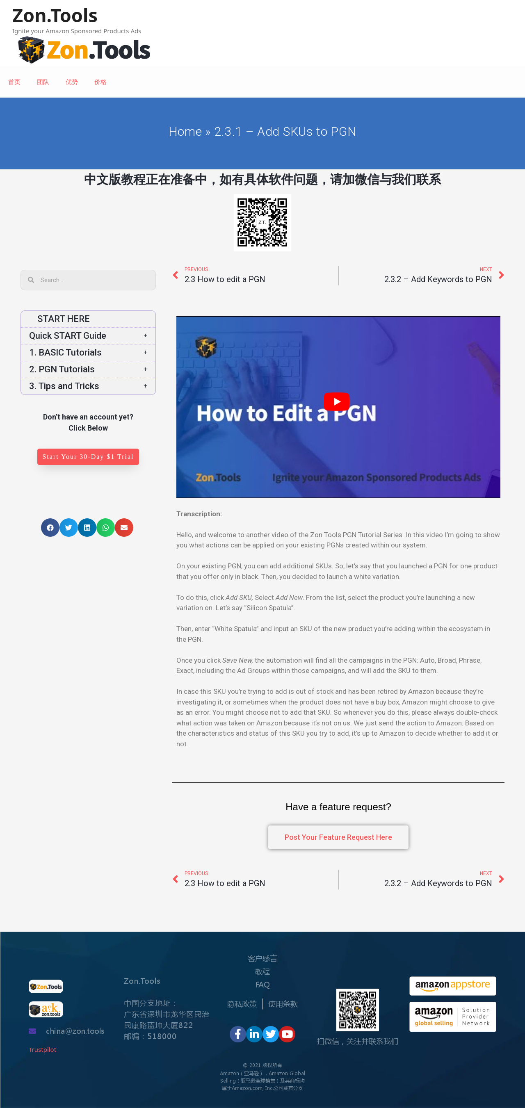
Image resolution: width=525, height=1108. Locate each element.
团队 (43, 82)
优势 (72, 82)
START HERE (59, 319)
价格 (100, 82)
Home (185, 131)
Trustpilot (42, 1049)
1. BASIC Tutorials (88, 352)
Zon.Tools (55, 14)
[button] (88, 457)
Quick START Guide (88, 335)
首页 (14, 82)
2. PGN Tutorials (88, 369)
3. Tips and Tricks (88, 386)
